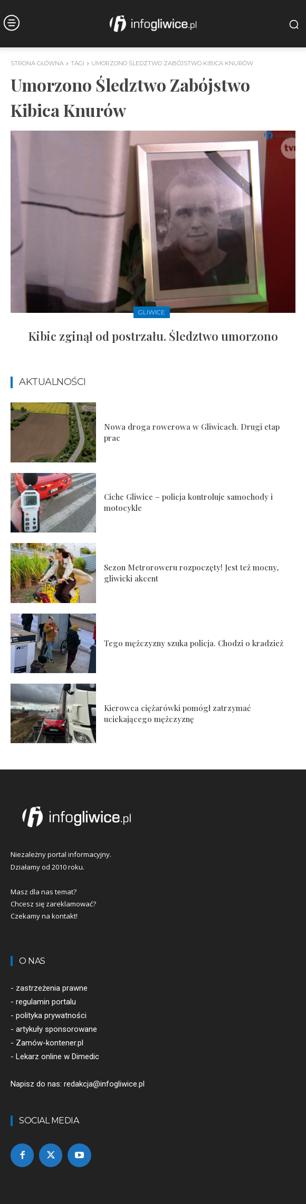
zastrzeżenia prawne (52, 988)
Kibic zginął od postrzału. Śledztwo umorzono (153, 336)
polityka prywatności (51, 1015)
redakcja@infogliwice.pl (104, 1084)
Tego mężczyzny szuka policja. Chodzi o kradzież (193, 643)
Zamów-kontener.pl (49, 1043)
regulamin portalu (46, 1001)
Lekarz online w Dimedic (57, 1056)
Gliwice (151, 312)
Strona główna (37, 63)
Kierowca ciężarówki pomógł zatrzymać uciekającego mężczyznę (177, 713)
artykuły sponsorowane (56, 1029)
